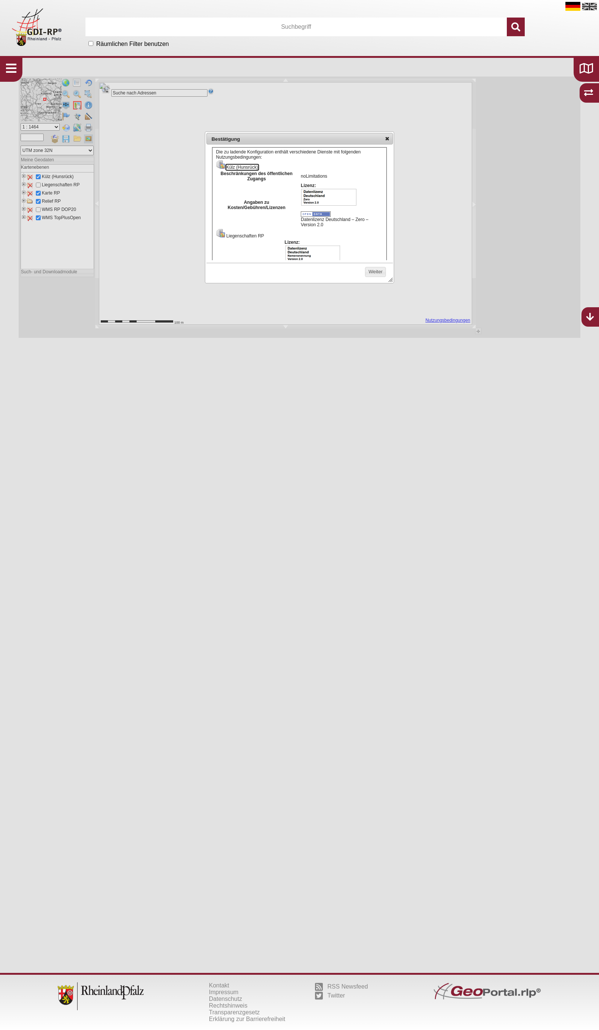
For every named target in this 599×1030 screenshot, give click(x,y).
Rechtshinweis (228, 1005)
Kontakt (219, 985)
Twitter (330, 995)
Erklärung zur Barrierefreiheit (247, 1019)
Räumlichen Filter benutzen (132, 44)
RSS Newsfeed (341, 986)
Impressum (223, 992)
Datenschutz (225, 999)
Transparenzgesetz (234, 1012)
